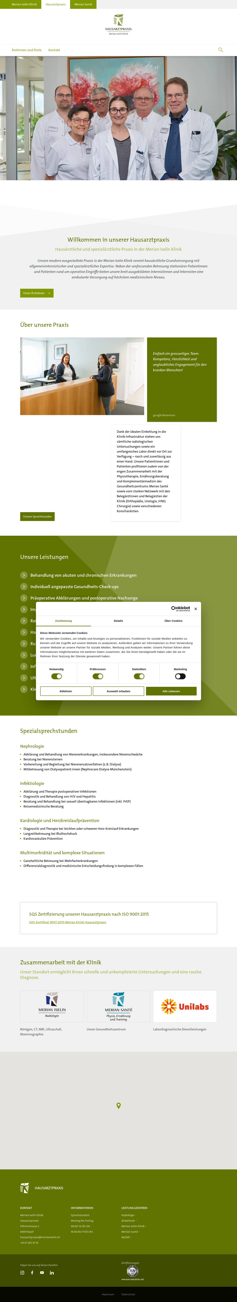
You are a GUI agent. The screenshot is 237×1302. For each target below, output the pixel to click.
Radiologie (127, 1215)
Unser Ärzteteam (34, 302)
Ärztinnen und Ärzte (26, 50)
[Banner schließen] (195, 608)
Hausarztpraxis (56, 4)
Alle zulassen (171, 691)
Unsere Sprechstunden (45, 508)
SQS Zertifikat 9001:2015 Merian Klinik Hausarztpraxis (67, 931)
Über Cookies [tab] (174, 620)
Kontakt (54, 50)
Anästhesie (128, 1221)
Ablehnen (65, 691)
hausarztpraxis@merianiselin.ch (40, 1237)
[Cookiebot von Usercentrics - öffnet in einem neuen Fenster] (174, 608)
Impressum (108, 1294)
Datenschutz (128, 1294)
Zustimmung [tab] (63, 620)
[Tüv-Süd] (134, 1279)
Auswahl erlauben (118, 691)
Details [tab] (118, 620)
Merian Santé (83, 4)
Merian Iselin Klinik (24, 4)
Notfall (125, 1237)
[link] (22, 1273)
